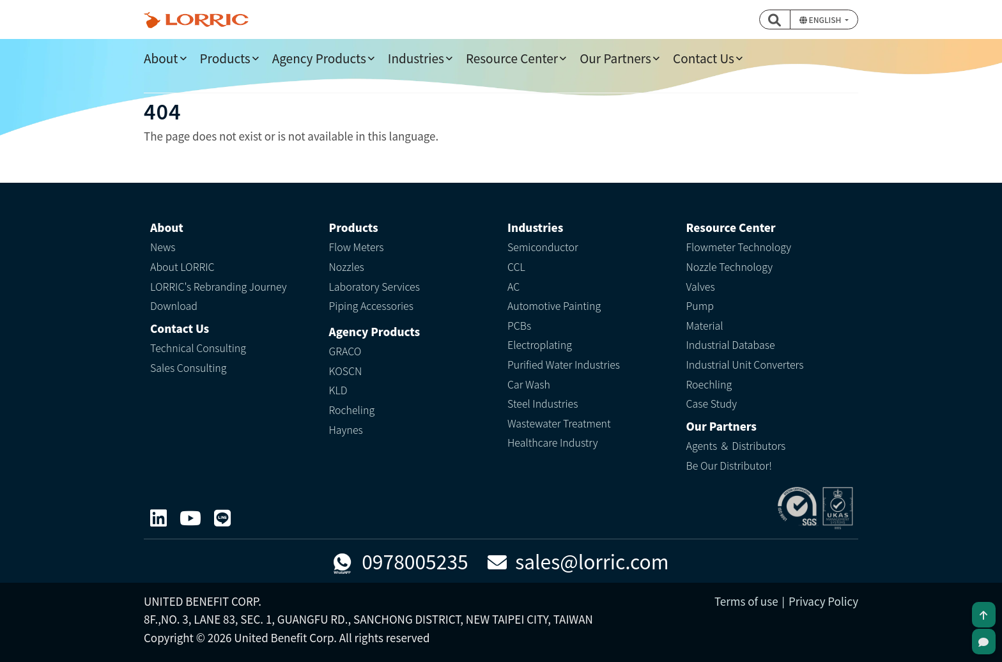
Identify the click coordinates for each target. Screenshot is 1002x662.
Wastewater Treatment (559, 423)
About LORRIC (182, 266)
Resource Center (512, 57)
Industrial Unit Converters (745, 364)
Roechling (709, 384)
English (821, 19)
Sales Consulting (188, 367)
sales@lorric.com (578, 561)
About (161, 57)
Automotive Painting (554, 305)
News (163, 246)
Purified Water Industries (563, 364)
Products (225, 57)
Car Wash (528, 384)
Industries (416, 57)
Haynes (346, 429)
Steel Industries (542, 403)
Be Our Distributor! (729, 465)
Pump (700, 305)
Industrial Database (730, 344)
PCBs (519, 325)
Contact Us (703, 57)
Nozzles (346, 266)
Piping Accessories (371, 305)
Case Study (711, 403)
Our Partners (615, 57)
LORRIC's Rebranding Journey (218, 286)
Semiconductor (542, 246)
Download (173, 305)
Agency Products (319, 57)
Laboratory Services (374, 286)
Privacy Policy (823, 601)
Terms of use (746, 601)
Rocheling (352, 409)
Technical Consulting (198, 347)
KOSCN (345, 370)
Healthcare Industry (552, 442)
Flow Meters (356, 246)
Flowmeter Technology (739, 246)
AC (513, 286)
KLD (338, 389)
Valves (700, 286)
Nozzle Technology (729, 266)
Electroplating (539, 344)
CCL (516, 266)
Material (704, 325)
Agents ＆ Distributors (736, 445)
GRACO (345, 350)
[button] (775, 19)
